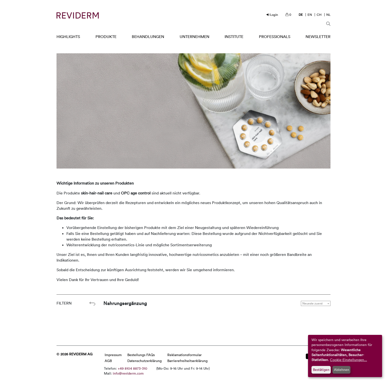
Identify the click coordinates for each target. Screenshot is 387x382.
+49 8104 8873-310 (132, 368)
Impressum (113, 354)
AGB (108, 360)
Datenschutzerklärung (144, 360)
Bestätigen (321, 369)
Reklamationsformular (184, 354)
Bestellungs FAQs (141, 354)
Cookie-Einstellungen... (348, 359)
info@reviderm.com (128, 373)
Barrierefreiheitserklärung (187, 360)
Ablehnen (341, 369)
